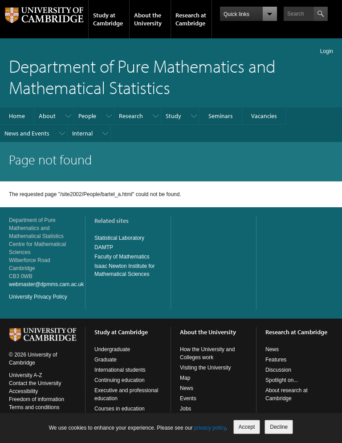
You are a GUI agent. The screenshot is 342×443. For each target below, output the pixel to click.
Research (131, 116)
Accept (247, 427)
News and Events (26, 133)
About (47, 116)
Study (173, 116)
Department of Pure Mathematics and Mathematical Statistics (142, 76)
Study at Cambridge (108, 19)
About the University (148, 19)
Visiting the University (205, 368)
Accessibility (23, 391)
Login (326, 51)
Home (17, 116)
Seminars (220, 116)
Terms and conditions (34, 407)
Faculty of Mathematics (121, 257)
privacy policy (210, 428)
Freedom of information (36, 399)
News (186, 388)
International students (120, 370)
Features (275, 360)
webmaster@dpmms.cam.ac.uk (46, 284)
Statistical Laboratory (119, 238)
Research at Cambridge (190, 19)
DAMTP (103, 247)
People (87, 116)
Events (188, 398)
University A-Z (25, 375)
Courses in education (119, 409)
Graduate (105, 360)
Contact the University (35, 383)
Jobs (185, 409)
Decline (279, 427)
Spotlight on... (281, 380)
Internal (82, 133)
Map (185, 378)
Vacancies (264, 116)
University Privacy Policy (38, 297)
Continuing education (119, 380)
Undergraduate (112, 349)
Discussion (278, 370)
